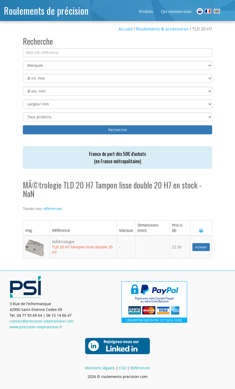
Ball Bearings (217, 11)
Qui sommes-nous (176, 11)
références (52, 208)
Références (140, 367)
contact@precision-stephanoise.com (42, 321)
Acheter (201, 247)
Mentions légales (100, 367)
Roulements (208, 11)
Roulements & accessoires (162, 29)
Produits (146, 11)
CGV (122, 367)
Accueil (125, 29)
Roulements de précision (46, 10)
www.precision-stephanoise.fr (36, 326)
